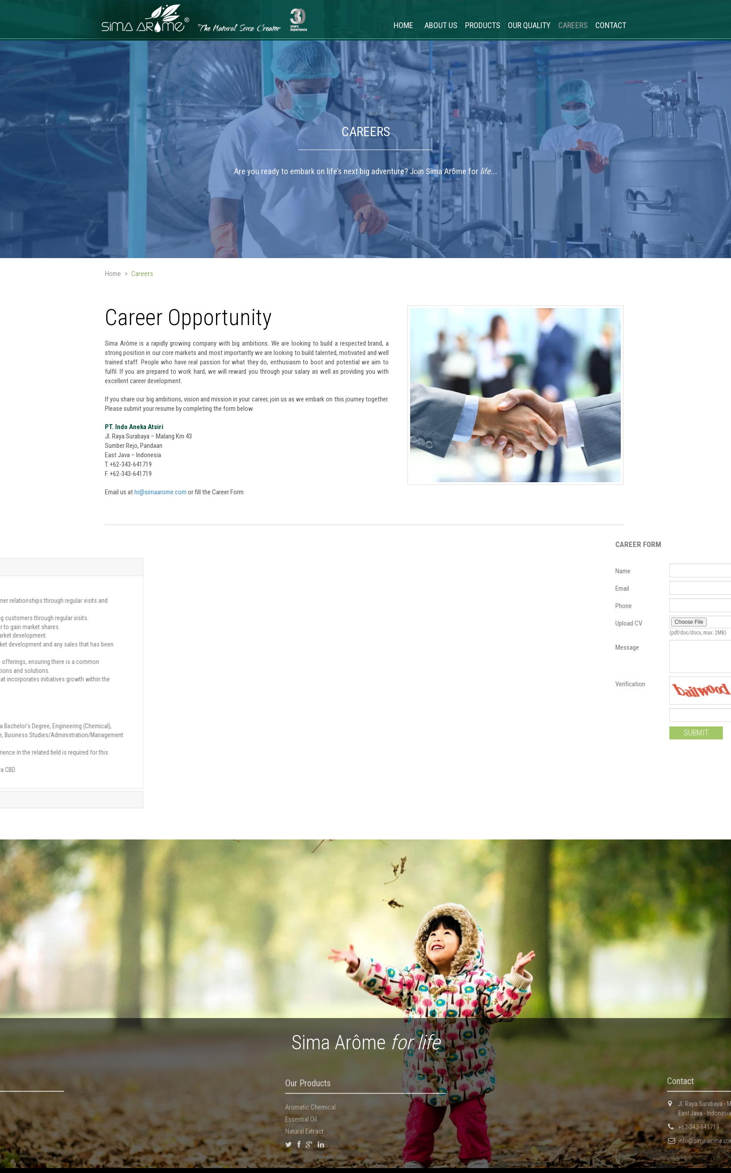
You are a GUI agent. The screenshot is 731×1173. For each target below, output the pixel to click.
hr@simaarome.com (138, 492)
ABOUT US (440, 25)
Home (113, 274)
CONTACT (610, 25)
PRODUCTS (482, 25)
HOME (403, 25)
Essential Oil (301, 1123)
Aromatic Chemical (310, 1110)
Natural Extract (304, 1135)
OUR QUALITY (529, 25)
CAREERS (573, 25)
